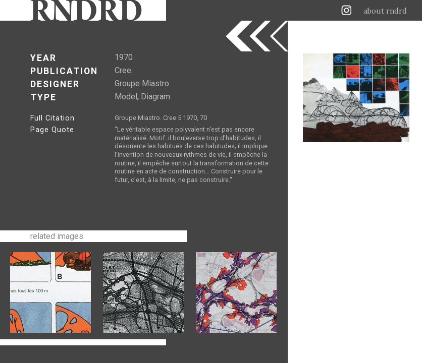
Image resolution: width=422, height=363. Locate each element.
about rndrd (385, 11)
